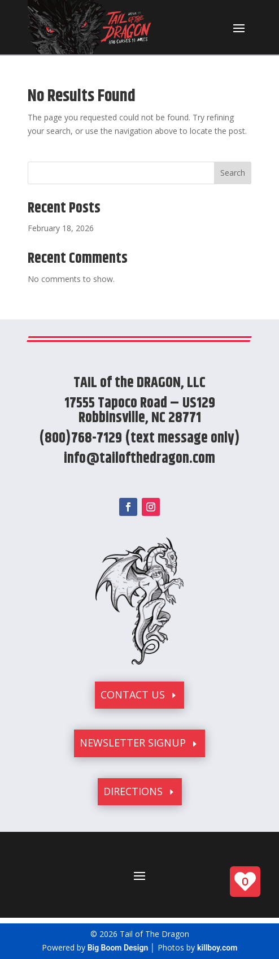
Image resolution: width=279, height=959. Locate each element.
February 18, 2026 (61, 228)
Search (232, 172)
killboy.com (217, 947)
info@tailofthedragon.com (139, 459)
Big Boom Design (118, 947)
